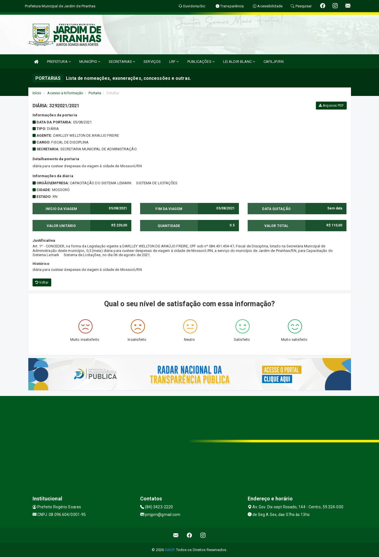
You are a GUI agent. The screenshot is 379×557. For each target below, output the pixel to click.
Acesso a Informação (65, 93)
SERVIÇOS (152, 61)
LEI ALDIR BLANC (239, 61)
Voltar (42, 282)
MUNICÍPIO (89, 61)
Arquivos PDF (331, 106)
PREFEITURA (59, 61)
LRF (174, 61)
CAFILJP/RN (274, 61)
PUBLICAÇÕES (201, 61)
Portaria (95, 93)
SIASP (169, 550)
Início (37, 93)
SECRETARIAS (122, 61)
